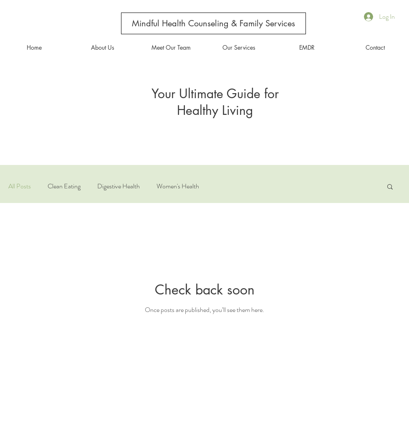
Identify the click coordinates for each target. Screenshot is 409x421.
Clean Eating (64, 186)
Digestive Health (118, 186)
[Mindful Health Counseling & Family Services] (213, 23)
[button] (390, 187)
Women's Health (178, 186)
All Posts (19, 186)
